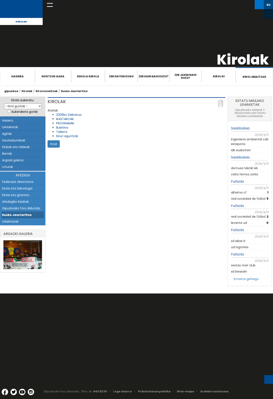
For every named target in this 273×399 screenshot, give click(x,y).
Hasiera (17, 76)
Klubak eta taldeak (16, 147)
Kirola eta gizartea (15, 195)
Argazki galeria (12, 160)
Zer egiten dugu (121, 76)
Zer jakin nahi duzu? (185, 76)
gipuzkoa (11, 91)
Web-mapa (185, 391)
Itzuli (53, 144)
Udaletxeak (10, 221)
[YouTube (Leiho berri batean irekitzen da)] (22, 392)
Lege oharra (122, 391)
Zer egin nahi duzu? (153, 76)
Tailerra (61, 132)
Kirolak (21, 21)
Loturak (7, 167)
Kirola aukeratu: (22, 100)
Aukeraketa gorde (24, 112)
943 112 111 (100, 391)
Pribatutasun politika (154, 391)
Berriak (7, 153)
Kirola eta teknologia (17, 188)
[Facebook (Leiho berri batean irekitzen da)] (5, 392)
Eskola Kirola (88, 76)
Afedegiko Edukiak (15, 202)
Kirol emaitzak (254, 77)
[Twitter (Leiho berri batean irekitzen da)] (13, 392)
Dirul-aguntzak (67, 136)
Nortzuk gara (53, 76)
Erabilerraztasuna (214, 391)
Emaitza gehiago (246, 279)
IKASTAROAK (65, 119)
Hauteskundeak (13, 140)
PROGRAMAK (65, 123)
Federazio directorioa (17, 182)
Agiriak (7, 134)
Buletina (62, 127)
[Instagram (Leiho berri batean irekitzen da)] (31, 392)
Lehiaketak (10, 127)
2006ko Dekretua (68, 115)
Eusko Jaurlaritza (74, 91)
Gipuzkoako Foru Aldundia (21, 208)
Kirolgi (219, 76)
